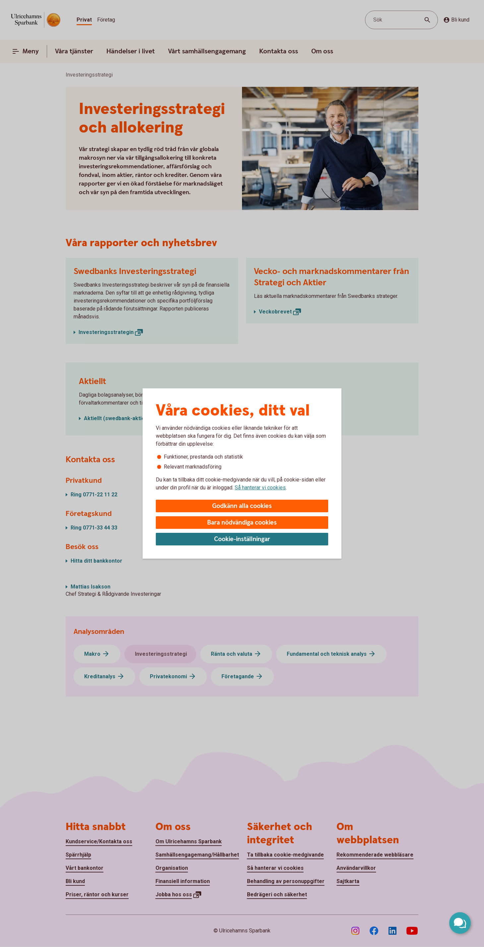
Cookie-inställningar (242, 539)
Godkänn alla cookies (242, 506)
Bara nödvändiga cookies (242, 523)
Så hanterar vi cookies (260, 487)
